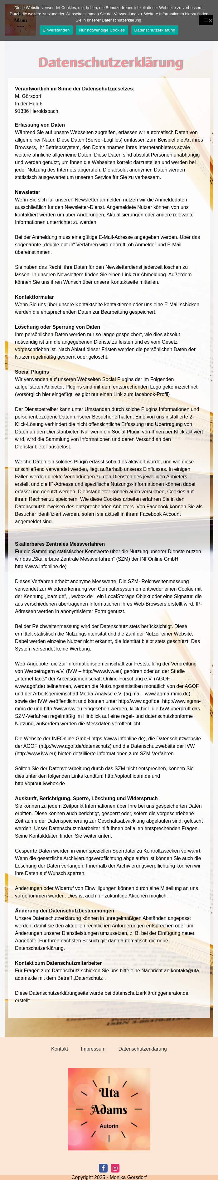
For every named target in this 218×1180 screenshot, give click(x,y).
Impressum (93, 1049)
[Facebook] (103, 1168)
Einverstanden (56, 30)
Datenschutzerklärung (142, 1049)
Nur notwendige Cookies (102, 30)
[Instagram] (115, 1168)
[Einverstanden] (210, 20)
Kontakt (59, 1049)
